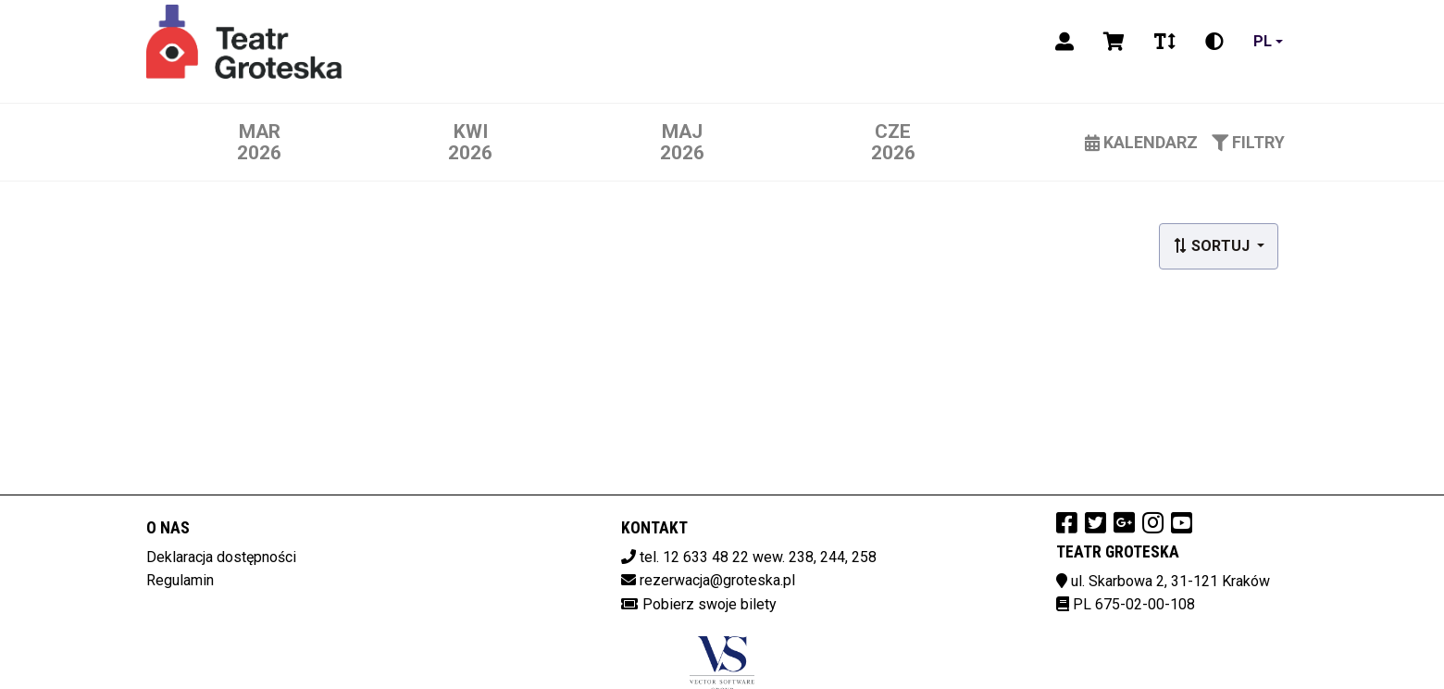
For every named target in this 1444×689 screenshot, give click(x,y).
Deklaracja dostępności (221, 557)
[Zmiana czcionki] (1164, 42)
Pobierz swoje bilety (709, 604)
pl (1262, 41)
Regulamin (180, 580)
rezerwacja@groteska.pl (717, 580)
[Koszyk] (1114, 41)
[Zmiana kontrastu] (1214, 42)
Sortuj (1213, 246)
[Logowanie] (1064, 41)
